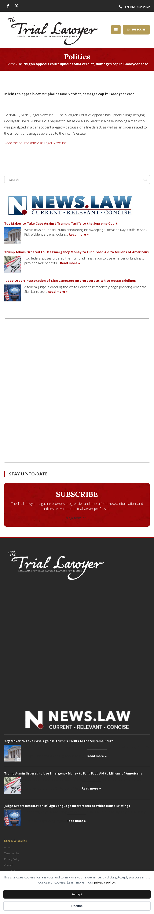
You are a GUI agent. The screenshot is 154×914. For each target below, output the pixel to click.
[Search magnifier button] (145, 179)
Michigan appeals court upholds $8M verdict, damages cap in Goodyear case (83, 64)
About (7, 847)
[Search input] (75, 179)
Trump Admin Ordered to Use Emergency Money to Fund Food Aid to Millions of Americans (76, 252)
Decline (76, 906)
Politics (77, 56)
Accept (77, 894)
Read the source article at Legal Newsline (35, 143)
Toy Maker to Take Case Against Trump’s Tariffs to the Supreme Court (61, 223)
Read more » (79, 234)
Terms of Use (11, 853)
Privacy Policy (11, 859)
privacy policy (104, 882)
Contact (8, 865)
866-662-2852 (140, 7)
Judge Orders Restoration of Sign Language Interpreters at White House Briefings (70, 280)
